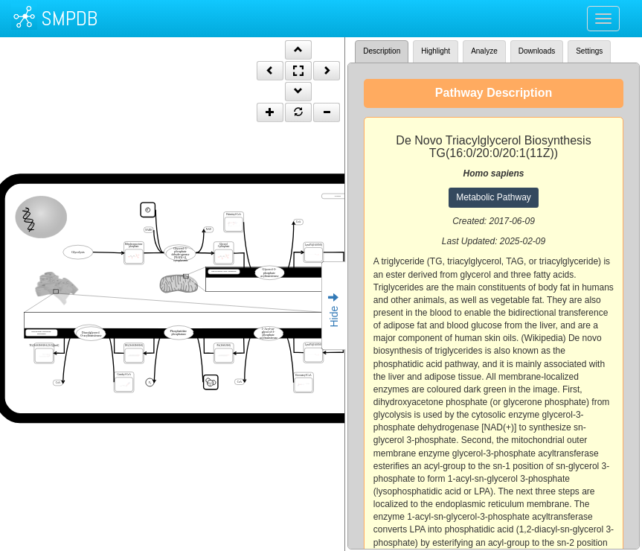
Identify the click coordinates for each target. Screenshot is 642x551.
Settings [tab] (589, 51)
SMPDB (69, 18)
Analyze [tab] (484, 51)
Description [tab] (381, 51)
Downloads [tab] (537, 51)
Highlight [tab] (435, 51)
